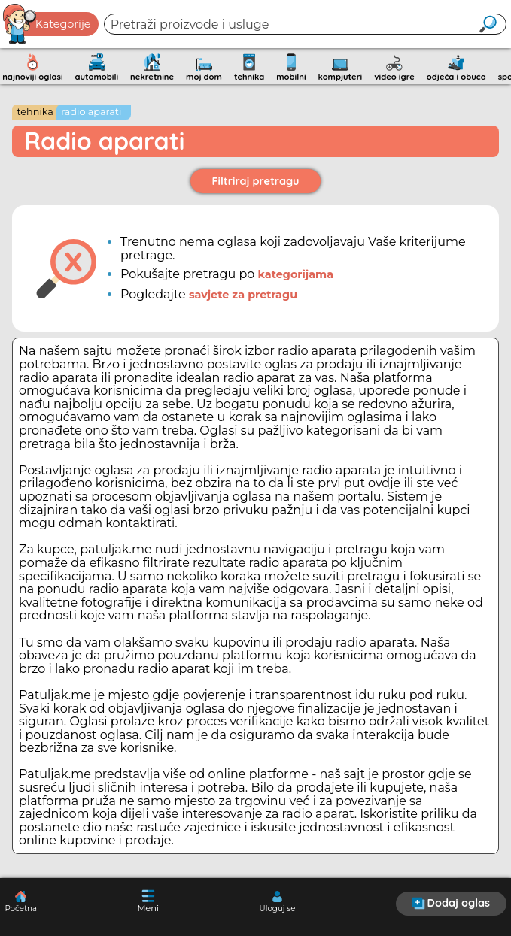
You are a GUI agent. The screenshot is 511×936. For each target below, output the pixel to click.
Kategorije (47, 24)
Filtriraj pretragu (256, 181)
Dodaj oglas (451, 903)
